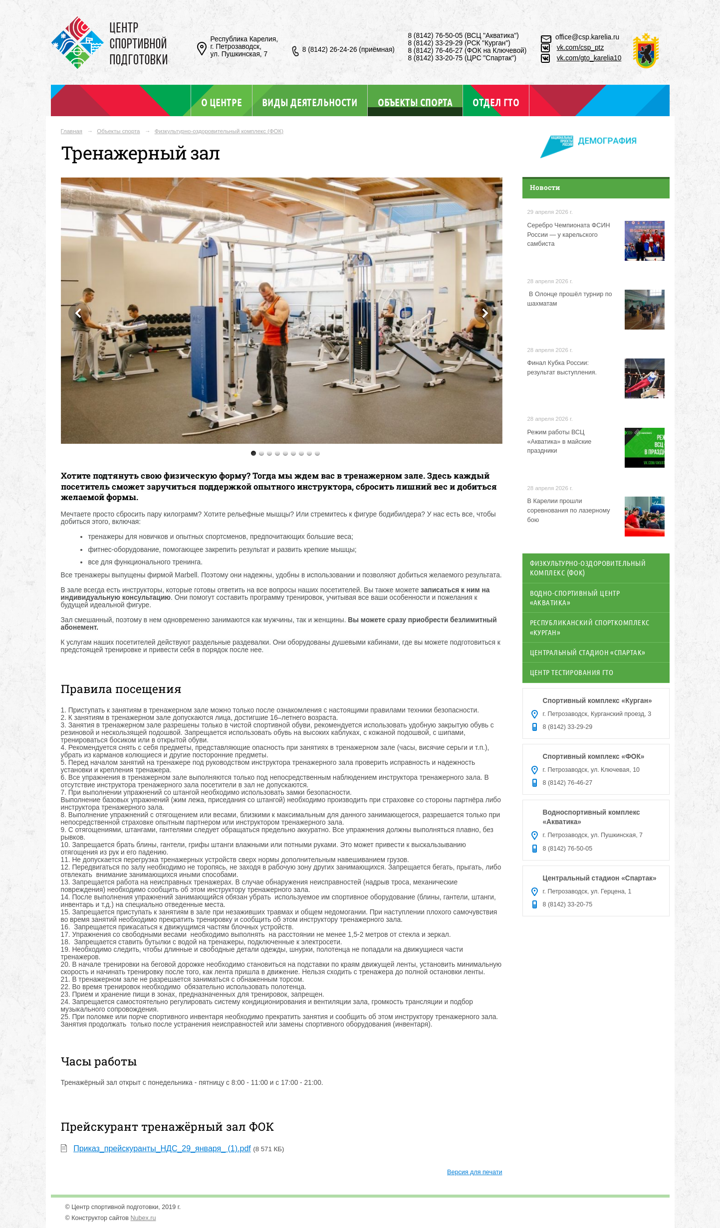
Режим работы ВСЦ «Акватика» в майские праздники (559, 442)
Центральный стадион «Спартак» (588, 652)
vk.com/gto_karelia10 (589, 58)
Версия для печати (474, 1172)
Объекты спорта (415, 102)
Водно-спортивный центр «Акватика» (575, 597)
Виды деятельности (309, 102)
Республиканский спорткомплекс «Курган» (590, 627)
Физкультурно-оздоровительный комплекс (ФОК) (219, 131)
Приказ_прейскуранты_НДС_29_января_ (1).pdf (162, 1148)
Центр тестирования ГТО (572, 672)
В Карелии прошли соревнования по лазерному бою (568, 511)
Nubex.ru (143, 1218)
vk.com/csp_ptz (580, 47)
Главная (72, 131)
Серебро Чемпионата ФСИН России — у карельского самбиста (568, 235)
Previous (78, 313)
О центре (221, 102)
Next (484, 313)
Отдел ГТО (496, 102)
